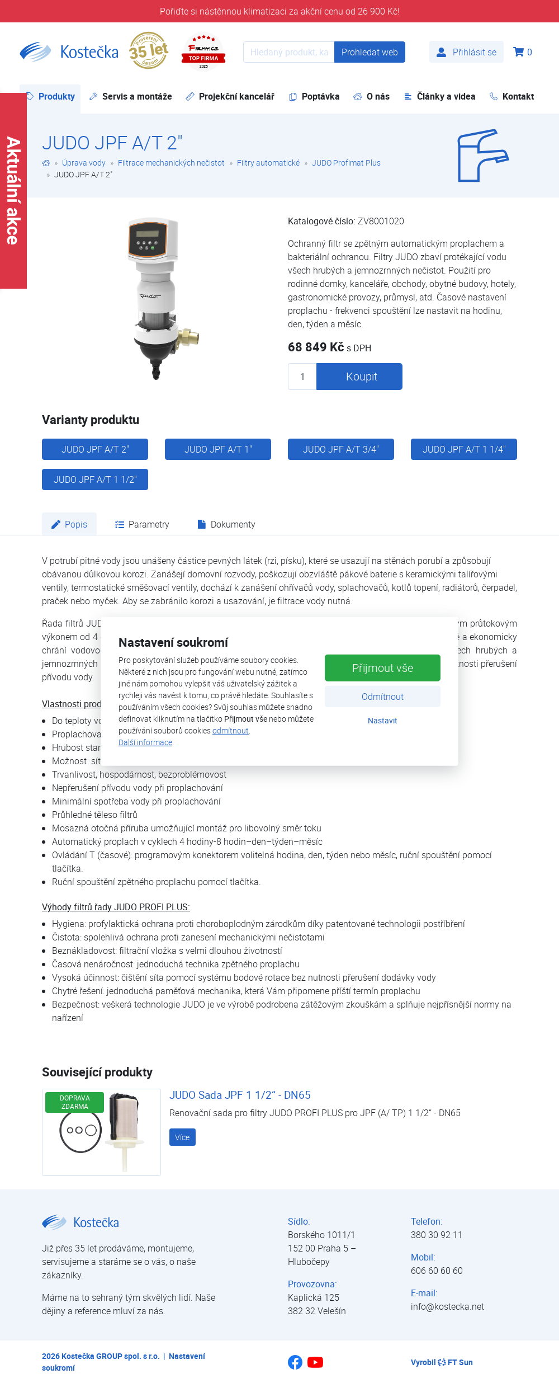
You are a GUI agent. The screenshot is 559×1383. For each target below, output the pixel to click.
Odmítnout (383, 696)
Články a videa (440, 96)
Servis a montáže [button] (130, 96)
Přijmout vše (382, 667)
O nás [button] (371, 96)
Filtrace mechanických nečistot (171, 162)
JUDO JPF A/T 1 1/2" (95, 479)
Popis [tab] (69, 524)
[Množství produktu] (302, 376)
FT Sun (455, 1362)
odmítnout (230, 730)
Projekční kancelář (230, 96)
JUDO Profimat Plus (346, 162)
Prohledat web (370, 52)
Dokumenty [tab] (226, 524)
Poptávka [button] (314, 96)
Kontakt (511, 96)
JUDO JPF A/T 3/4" (341, 449)
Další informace (145, 742)
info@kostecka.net (447, 1306)
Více (182, 1137)
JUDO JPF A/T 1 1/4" (464, 449)
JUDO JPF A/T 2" (95, 449)
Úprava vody (84, 162)
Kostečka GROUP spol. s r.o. (110, 1356)
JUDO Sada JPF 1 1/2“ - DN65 (240, 1095)
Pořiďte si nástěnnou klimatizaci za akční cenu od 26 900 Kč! (280, 11)
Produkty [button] (52, 96)
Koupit (361, 376)
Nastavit (382, 719)
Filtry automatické (268, 162)
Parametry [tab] (142, 524)
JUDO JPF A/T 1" (218, 449)
